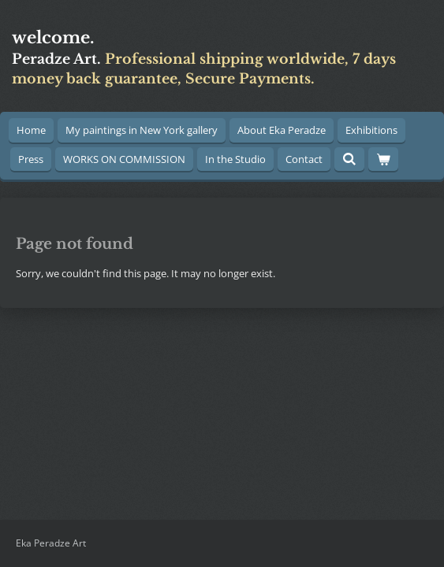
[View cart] (383, 159)
